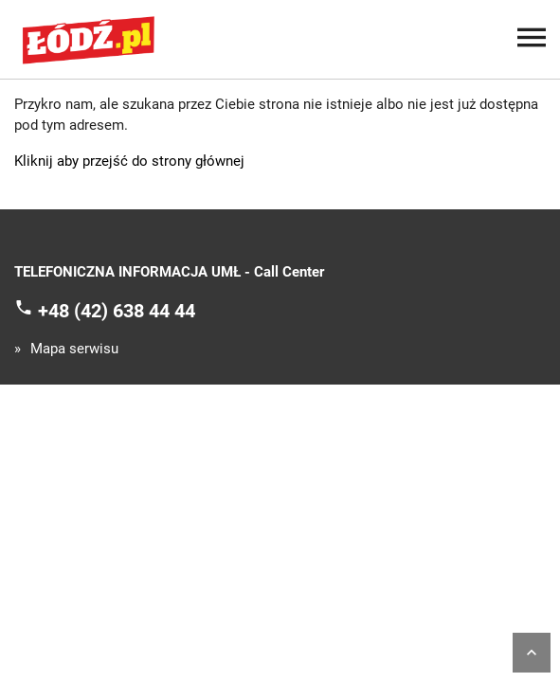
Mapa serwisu (74, 349)
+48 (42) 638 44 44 (116, 309)
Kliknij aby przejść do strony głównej (129, 161)
